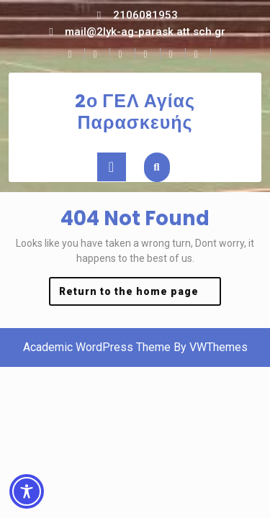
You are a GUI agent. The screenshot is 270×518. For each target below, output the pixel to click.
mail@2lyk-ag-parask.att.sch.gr (145, 31)
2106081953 (145, 15)
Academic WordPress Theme (97, 347)
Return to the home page (140, 294)
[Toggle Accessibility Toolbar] (26, 491)
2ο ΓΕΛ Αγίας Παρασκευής (135, 111)
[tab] (111, 167)
